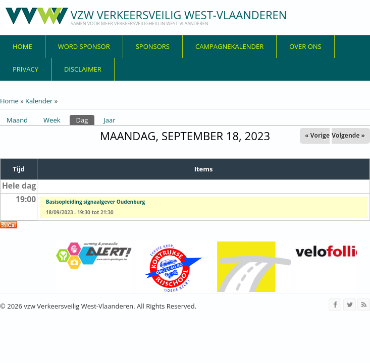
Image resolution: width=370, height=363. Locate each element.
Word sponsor (84, 46)
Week (51, 120)
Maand (17, 120)
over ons (305, 46)
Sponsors (153, 46)
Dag (85, 120)
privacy (25, 69)
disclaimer (82, 69)
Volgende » (348, 135)
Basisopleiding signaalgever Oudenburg (95, 201)
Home (22, 46)
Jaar (109, 120)
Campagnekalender (229, 46)
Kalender (38, 100)
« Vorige (317, 135)
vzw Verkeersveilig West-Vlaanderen (179, 14)
